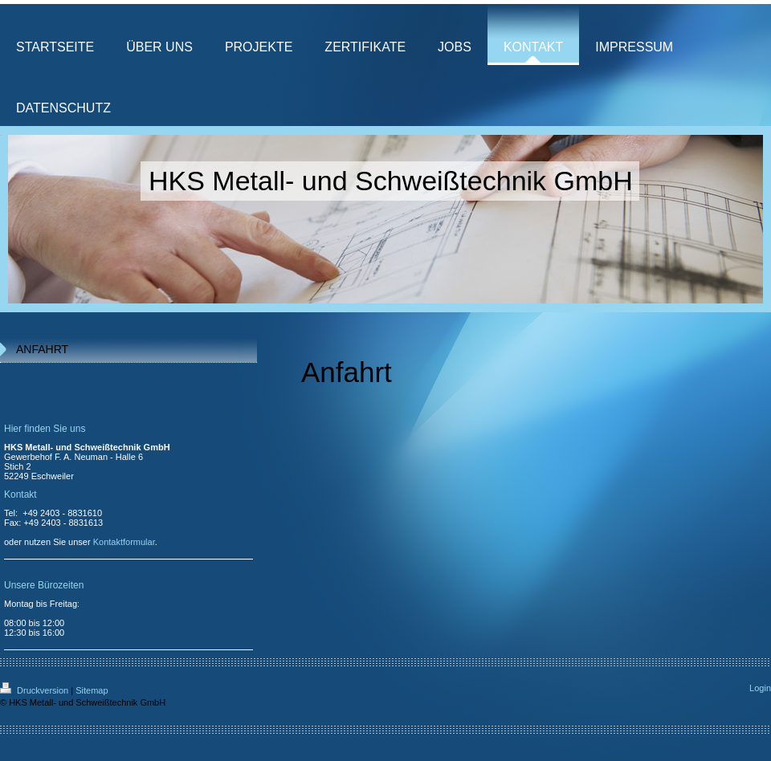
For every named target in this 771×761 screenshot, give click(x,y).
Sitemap (91, 690)
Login (760, 688)
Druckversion (35, 690)
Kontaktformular (124, 542)
